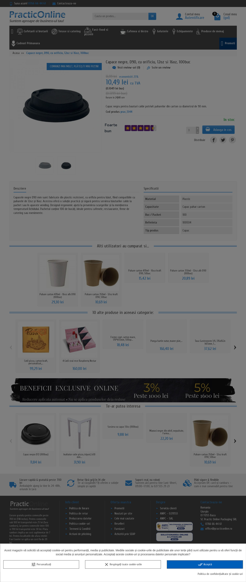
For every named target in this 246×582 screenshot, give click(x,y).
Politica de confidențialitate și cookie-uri (220, 574)
